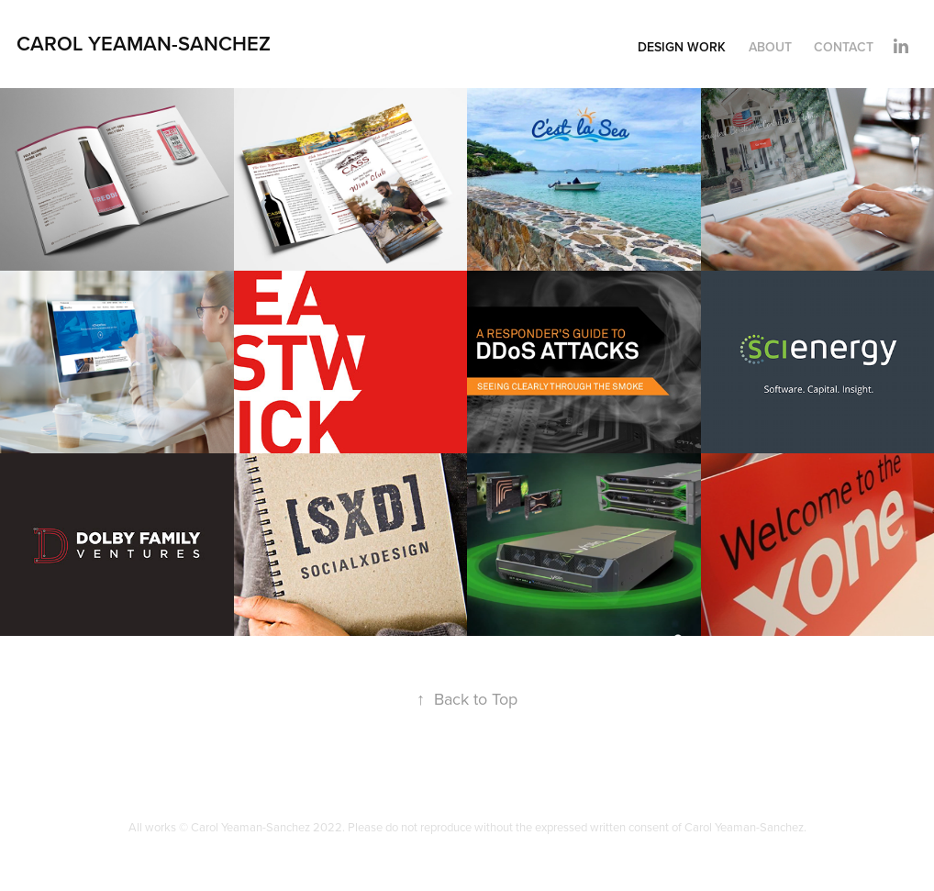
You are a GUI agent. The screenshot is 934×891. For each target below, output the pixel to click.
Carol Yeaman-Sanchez (144, 43)
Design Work (682, 47)
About (770, 47)
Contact (843, 47)
